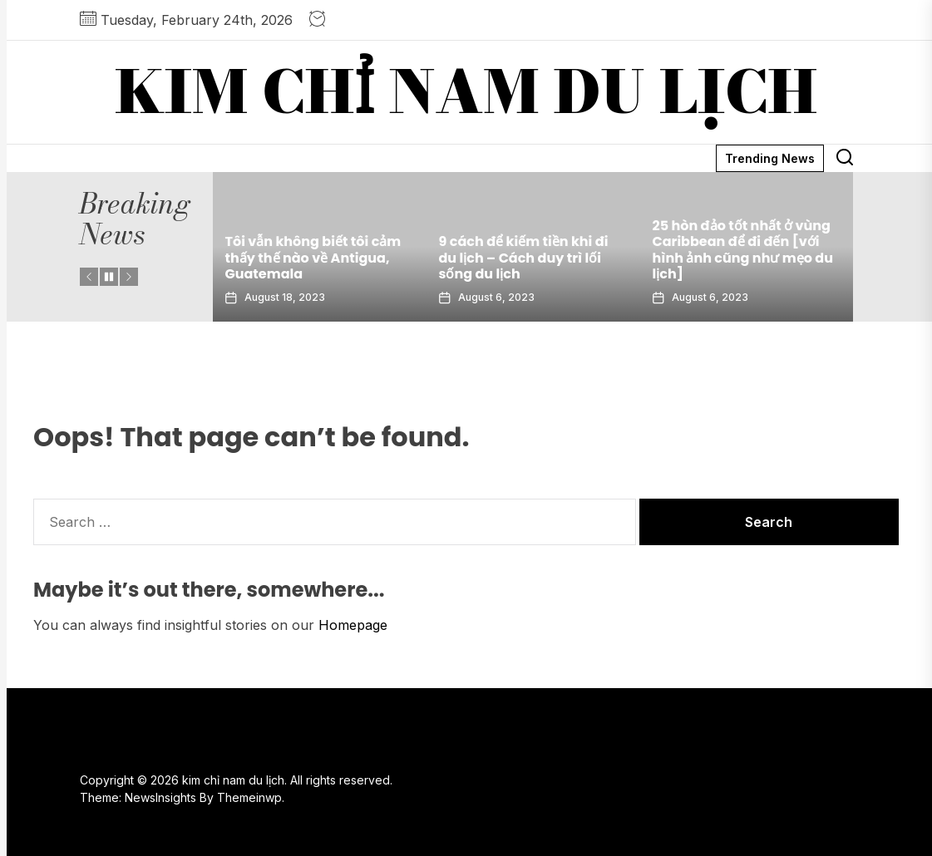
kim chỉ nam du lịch (466, 92)
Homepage (352, 625)
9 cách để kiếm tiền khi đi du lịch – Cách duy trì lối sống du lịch (524, 257)
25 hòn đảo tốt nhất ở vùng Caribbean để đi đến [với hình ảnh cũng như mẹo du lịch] (743, 249)
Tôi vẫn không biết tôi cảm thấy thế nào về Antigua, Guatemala (313, 257)
